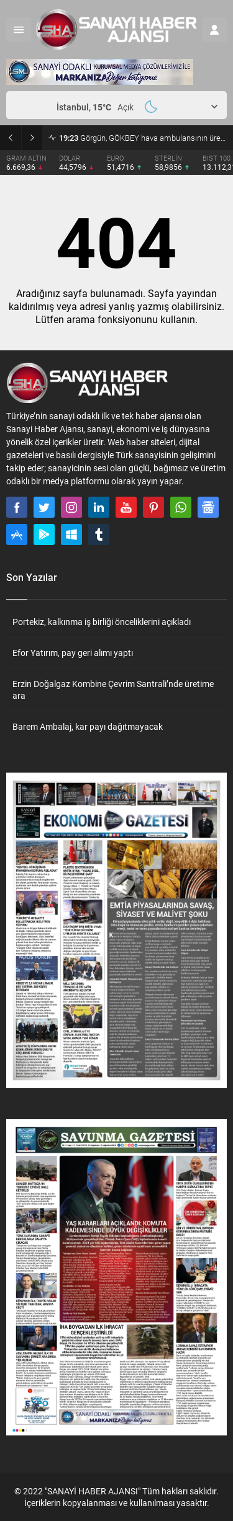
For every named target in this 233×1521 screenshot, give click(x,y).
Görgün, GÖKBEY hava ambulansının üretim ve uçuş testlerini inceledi (143, 137)
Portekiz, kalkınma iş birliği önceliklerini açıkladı (101, 621)
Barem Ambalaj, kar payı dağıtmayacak (87, 726)
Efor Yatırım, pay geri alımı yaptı (72, 653)
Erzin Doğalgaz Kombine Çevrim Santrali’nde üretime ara (113, 689)
